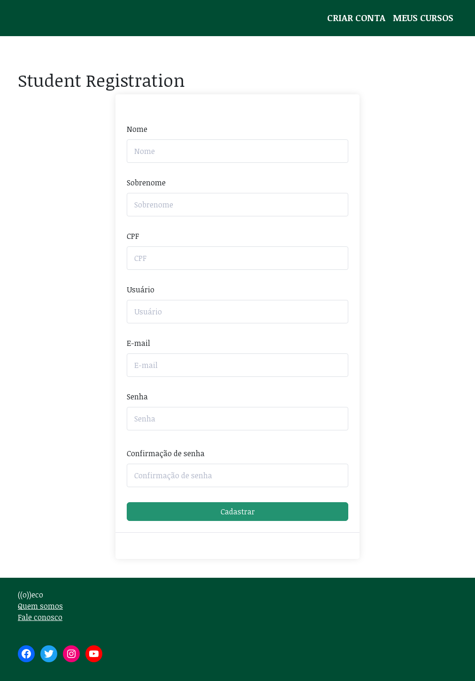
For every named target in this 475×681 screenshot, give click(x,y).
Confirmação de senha (166, 453)
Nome (137, 129)
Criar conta (356, 17)
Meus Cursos (423, 17)
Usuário (140, 289)
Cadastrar (238, 511)
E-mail (138, 343)
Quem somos (40, 606)
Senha (137, 396)
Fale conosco (40, 617)
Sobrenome (146, 182)
